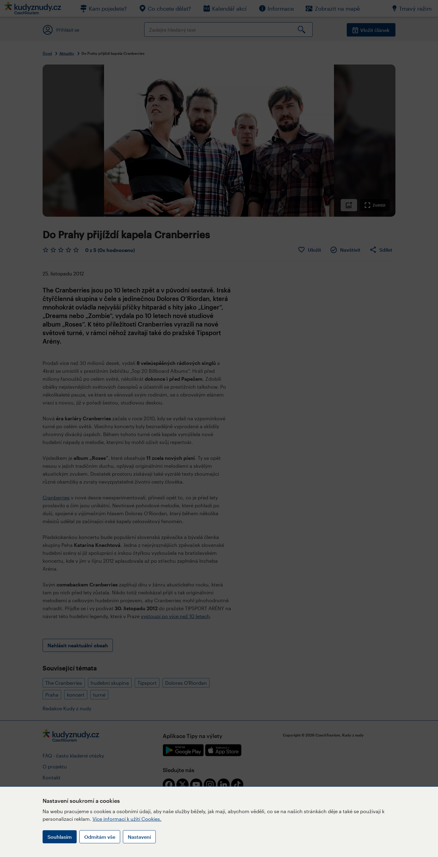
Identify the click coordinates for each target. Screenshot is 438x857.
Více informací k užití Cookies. (127, 819)
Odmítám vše (99, 837)
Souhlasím (59, 837)
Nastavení (139, 837)
